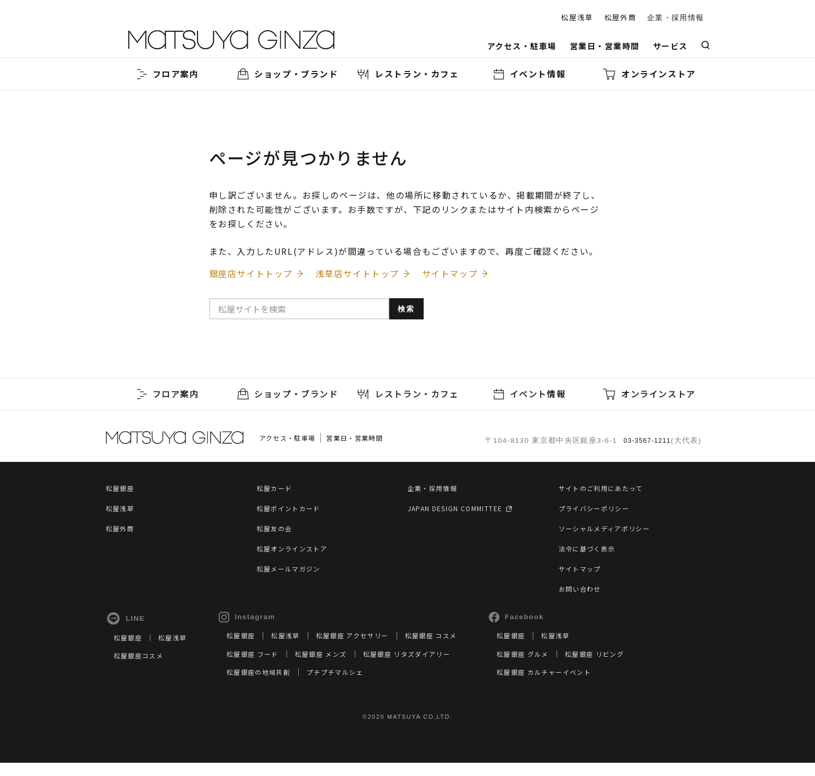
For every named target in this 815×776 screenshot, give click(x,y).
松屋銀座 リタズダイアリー (437, 666)
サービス (670, 45)
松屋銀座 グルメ (561, 666)
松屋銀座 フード (264, 666)
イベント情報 (528, 74)
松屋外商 (620, 17)
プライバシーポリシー (599, 512)
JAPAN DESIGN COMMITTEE (467, 512)
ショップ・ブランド (286, 74)
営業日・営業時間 (605, 45)
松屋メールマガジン (293, 572)
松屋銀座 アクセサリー (374, 648)
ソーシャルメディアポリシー (611, 532)
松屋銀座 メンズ (340, 666)
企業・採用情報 (675, 18)
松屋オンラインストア (297, 552)
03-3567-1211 (643, 444)
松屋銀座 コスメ (462, 648)
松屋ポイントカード (293, 512)
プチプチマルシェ (357, 684)
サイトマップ (583, 572)
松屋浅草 (577, 17)
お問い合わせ (583, 592)
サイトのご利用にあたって (607, 492)
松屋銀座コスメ (142, 668)
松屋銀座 (122, 492)
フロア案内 (166, 74)
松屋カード (277, 492)
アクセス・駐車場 (522, 45)
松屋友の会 (277, 532)
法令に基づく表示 (591, 552)
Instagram (255, 621)
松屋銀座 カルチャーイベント (586, 684)
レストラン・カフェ (407, 74)
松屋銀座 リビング (641, 666)
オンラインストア (649, 74)
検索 (413, 317)
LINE (125, 623)
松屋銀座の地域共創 (271, 684)
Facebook (551, 621)
